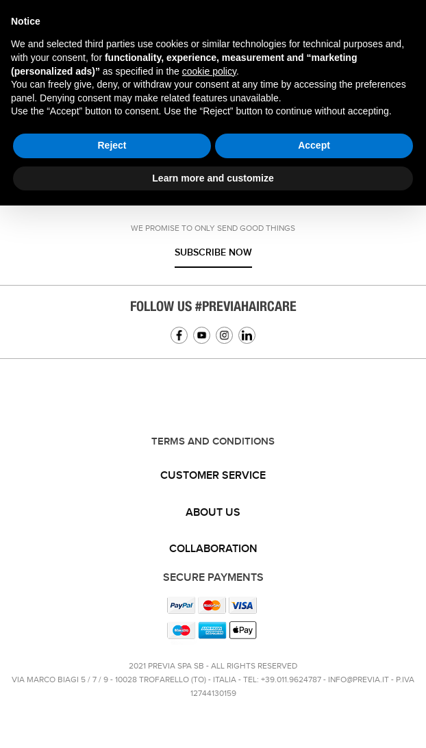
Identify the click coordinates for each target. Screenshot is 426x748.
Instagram (224, 335)
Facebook (179, 335)
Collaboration (213, 549)
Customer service (213, 475)
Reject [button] (111, 145)
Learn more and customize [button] (212, 178)
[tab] (213, 476)
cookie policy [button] (209, 71)
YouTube (202, 335)
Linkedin (247, 335)
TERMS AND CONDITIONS (213, 442)
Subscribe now (213, 252)
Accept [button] (314, 145)
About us (213, 512)
